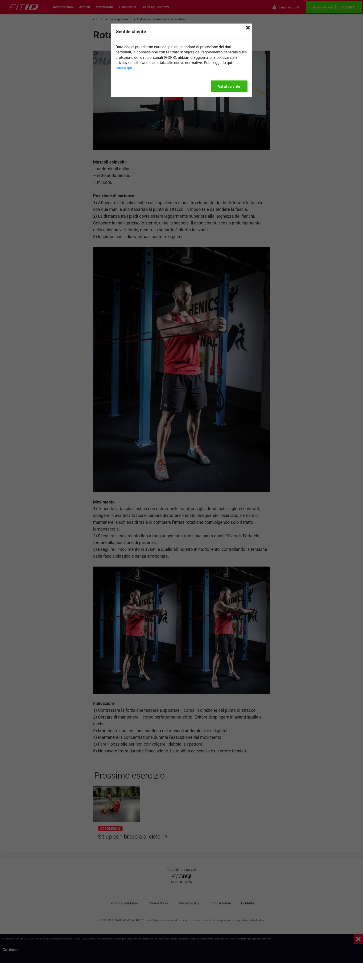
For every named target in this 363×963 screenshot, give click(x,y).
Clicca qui (124, 68)
